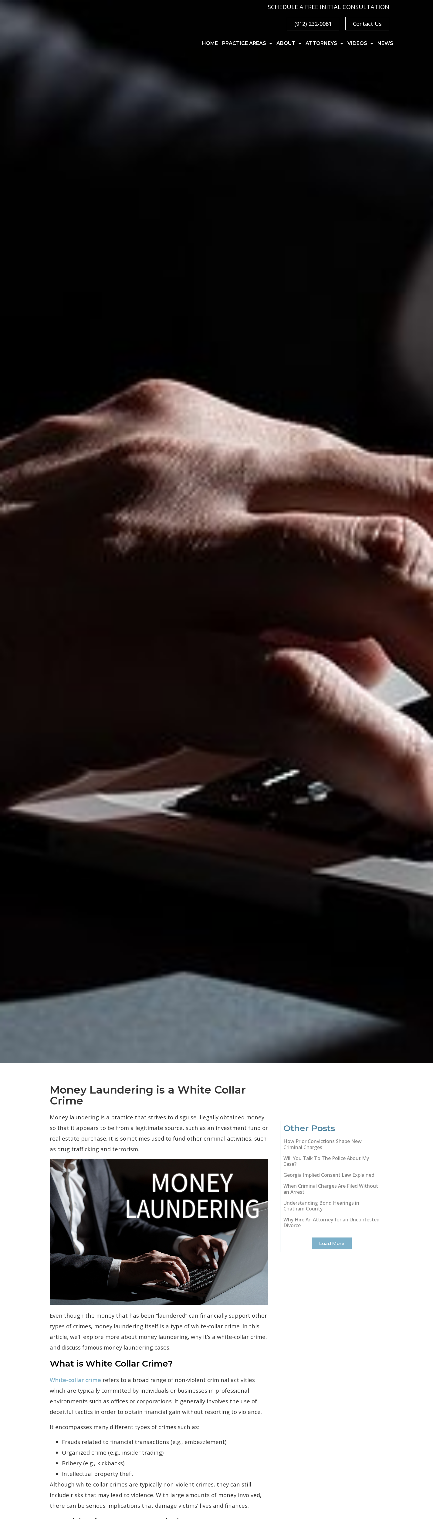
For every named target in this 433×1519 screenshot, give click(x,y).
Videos (360, 43)
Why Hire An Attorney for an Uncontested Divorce (331, 1222)
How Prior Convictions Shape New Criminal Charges (322, 1144)
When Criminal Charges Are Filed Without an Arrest (330, 1189)
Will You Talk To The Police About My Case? (326, 1161)
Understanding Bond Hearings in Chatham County (321, 1206)
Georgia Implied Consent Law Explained (328, 1175)
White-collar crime (75, 1380)
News (385, 43)
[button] (332, 1243)
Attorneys (324, 43)
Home (210, 43)
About (288, 43)
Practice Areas (247, 43)
